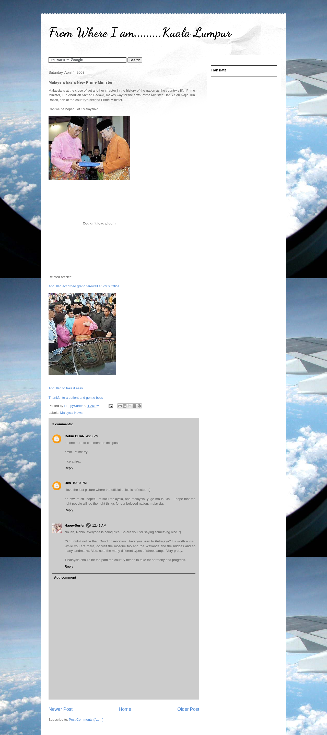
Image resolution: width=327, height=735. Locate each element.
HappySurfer (75, 525)
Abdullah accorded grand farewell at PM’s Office (84, 286)
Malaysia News (71, 413)
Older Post (188, 709)
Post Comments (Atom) (86, 719)
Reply (69, 468)
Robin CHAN (75, 436)
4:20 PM (92, 436)
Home (125, 709)
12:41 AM (99, 525)
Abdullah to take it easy (66, 388)
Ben (68, 483)
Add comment (65, 577)
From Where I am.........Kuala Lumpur (140, 32)
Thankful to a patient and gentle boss (76, 398)
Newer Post (61, 709)
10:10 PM (80, 483)
